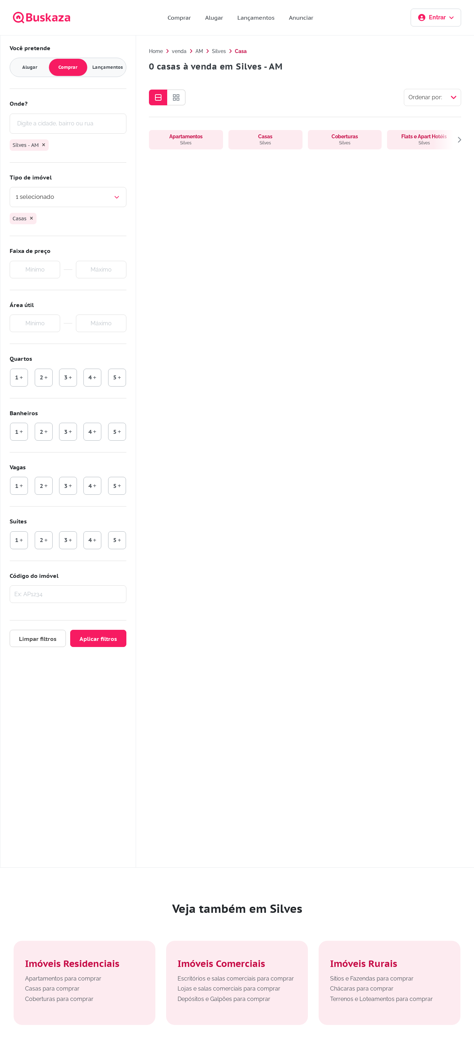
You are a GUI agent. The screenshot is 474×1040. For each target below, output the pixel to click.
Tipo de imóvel (31, 177)
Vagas (18, 467)
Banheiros (24, 413)
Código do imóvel (34, 575)
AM (199, 51)
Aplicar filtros (98, 638)
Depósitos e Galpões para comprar (224, 999)
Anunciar (301, 17)
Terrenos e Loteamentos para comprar (381, 999)
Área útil (22, 305)
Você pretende (30, 48)
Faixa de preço (30, 251)
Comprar (179, 17)
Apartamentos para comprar (63, 978)
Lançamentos (256, 17)
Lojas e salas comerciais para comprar (229, 988)
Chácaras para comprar (361, 988)
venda (179, 51)
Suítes (18, 521)
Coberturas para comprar (59, 999)
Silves (219, 51)
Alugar (214, 17)
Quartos (21, 358)
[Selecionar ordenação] (432, 97)
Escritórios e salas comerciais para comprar (236, 978)
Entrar (436, 17)
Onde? (19, 103)
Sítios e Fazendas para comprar (371, 978)
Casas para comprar (52, 988)
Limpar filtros (38, 638)
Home (156, 51)
